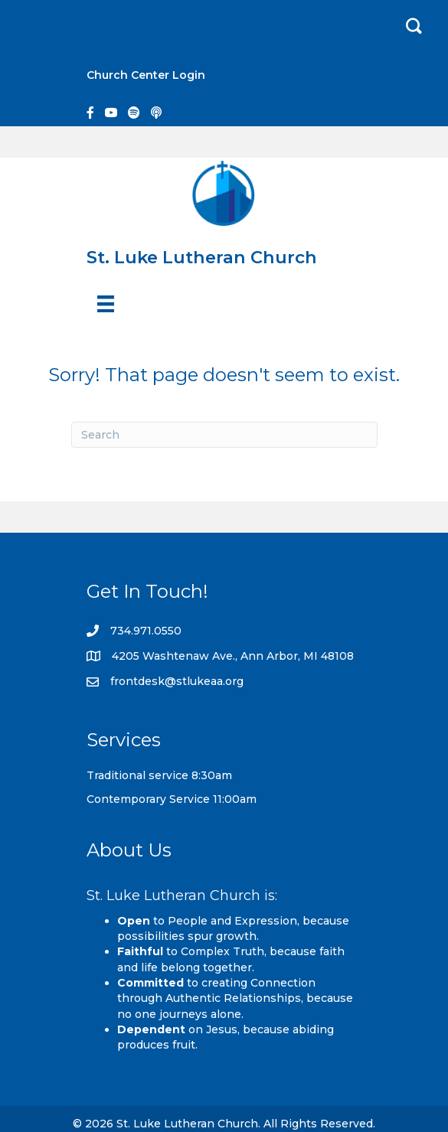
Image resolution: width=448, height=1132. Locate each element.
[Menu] (106, 304)
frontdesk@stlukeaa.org (177, 681)
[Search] (224, 435)
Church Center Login (146, 75)
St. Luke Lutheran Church (202, 257)
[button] (414, 26)
